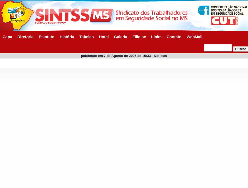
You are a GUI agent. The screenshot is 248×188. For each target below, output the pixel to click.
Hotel (104, 36)
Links (156, 36)
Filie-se (139, 36)
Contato (174, 36)
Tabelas (86, 36)
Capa (7, 36)
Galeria (120, 36)
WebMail (195, 36)
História (67, 36)
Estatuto (46, 36)
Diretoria (25, 36)
